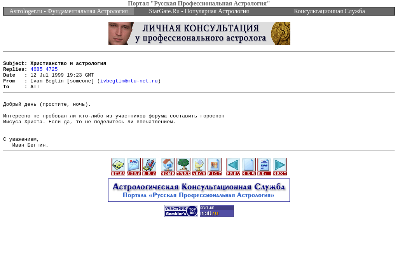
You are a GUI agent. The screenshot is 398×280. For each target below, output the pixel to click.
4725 (51, 72)
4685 (36, 72)
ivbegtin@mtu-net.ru (129, 86)
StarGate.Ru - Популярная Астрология (199, 11)
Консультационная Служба (329, 11)
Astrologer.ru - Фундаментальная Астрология (68, 11)
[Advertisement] (199, 257)
